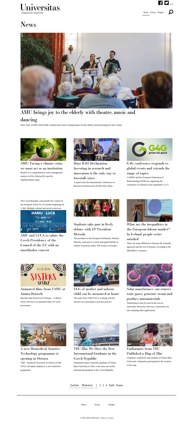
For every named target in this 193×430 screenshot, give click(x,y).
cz (171, 4)
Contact (111, 421)
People (160, 12)
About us (103, 421)
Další (112, 388)
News (145, 12)
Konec (119, 388)
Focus (152, 12)
